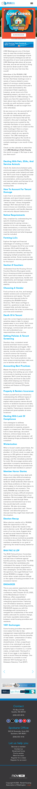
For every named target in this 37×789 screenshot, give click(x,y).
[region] (33, 671)
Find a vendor (18, 753)
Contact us (18, 749)
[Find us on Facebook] (8, 721)
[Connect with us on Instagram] (20, 721)
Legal (29, 785)
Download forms (18, 751)
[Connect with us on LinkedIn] (16, 721)
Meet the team (18, 755)
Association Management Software (18, 776)
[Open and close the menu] (25, 3)
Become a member (18, 747)
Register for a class (18, 758)
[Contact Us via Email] (29, 721)
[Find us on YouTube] (24, 721)
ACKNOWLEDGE (18, 35)
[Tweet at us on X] (12, 721)
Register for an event (18, 760)
